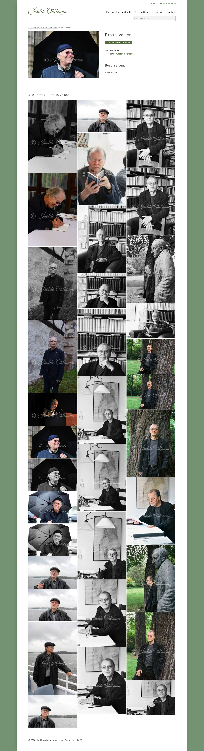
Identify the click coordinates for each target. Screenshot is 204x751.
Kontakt (171, 12)
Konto (154, 3)
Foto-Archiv (112, 12)
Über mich (158, 12)
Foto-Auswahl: (168, 3)
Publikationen (142, 12)
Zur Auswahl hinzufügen (118, 42)
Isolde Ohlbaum (47, 11)
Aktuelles (127, 12)
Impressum (58, 740)
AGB (80, 740)
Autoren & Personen (48, 27)
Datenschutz (71, 740)
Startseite (33, 27)
